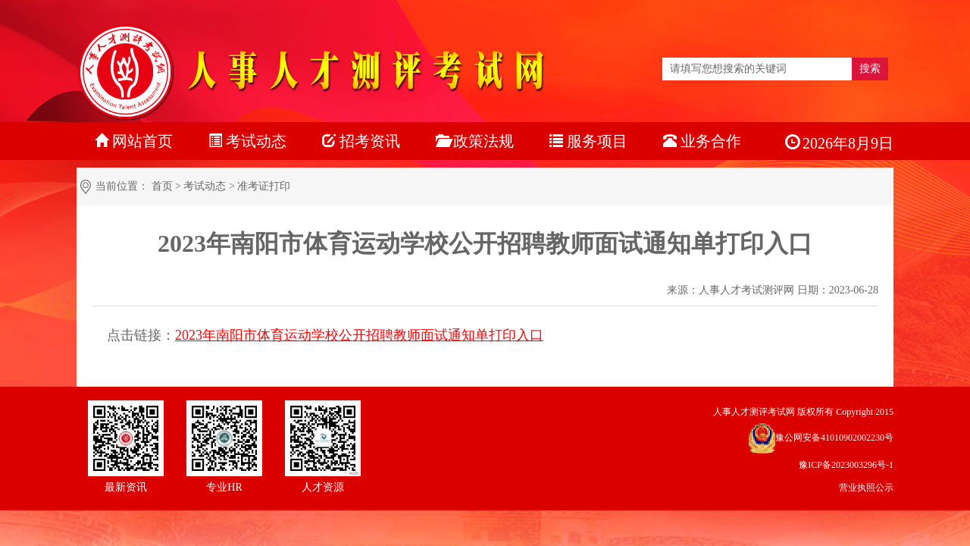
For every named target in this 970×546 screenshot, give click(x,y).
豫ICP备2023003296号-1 (846, 465)
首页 (162, 186)
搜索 (870, 68)
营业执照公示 (866, 487)
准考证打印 (263, 186)
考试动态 (204, 186)
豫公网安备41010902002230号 (834, 437)
